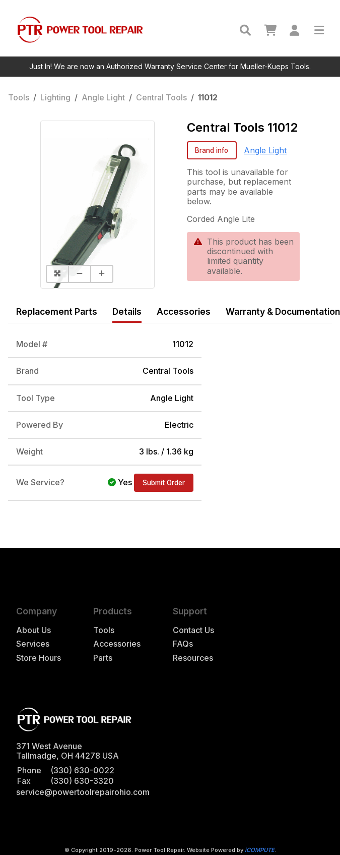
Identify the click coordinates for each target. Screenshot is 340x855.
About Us (33, 630)
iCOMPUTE (260, 849)
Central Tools (161, 97)
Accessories (117, 644)
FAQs (183, 644)
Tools (18, 97)
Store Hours (38, 658)
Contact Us (193, 630)
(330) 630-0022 (82, 770)
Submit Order (164, 483)
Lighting (55, 97)
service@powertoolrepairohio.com (83, 792)
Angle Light (103, 97)
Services (32, 644)
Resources (193, 658)
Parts (102, 658)
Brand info (211, 150)
